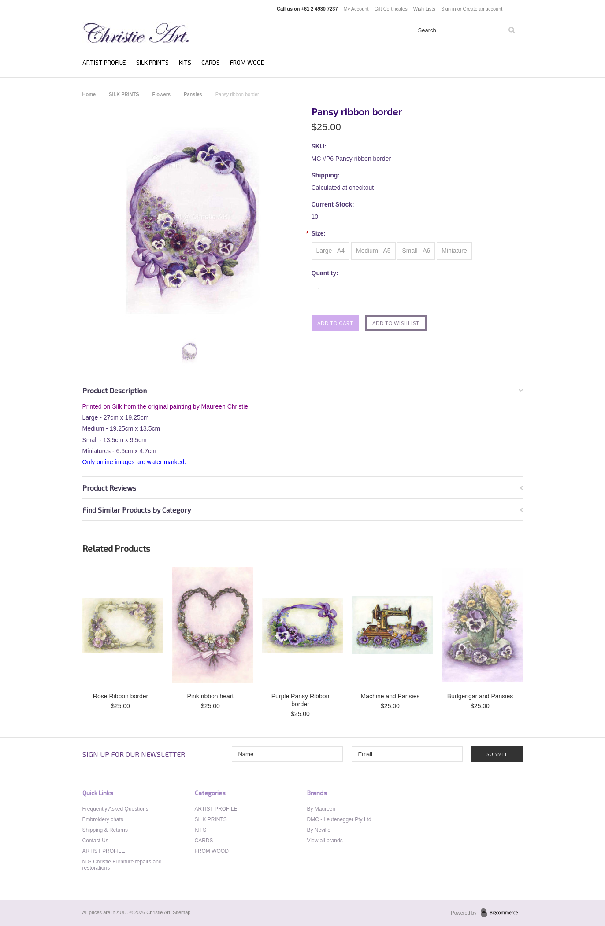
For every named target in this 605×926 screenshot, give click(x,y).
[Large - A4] (331, 251)
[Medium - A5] (373, 251)
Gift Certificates (391, 8)
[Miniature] (454, 251)
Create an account (482, 8)
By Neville (318, 830)
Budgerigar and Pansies (480, 696)
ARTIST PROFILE (104, 62)
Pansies (193, 94)
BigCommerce (502, 913)
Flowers (161, 94)
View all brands (325, 840)
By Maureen (321, 809)
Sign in (448, 8)
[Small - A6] (416, 251)
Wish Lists (424, 8)
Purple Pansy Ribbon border (300, 700)
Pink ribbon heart (210, 696)
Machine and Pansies (390, 696)
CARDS (210, 62)
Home (89, 94)
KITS (185, 62)
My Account (356, 8)
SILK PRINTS (152, 62)
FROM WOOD (247, 62)
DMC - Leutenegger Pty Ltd (339, 819)
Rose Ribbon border (120, 696)
